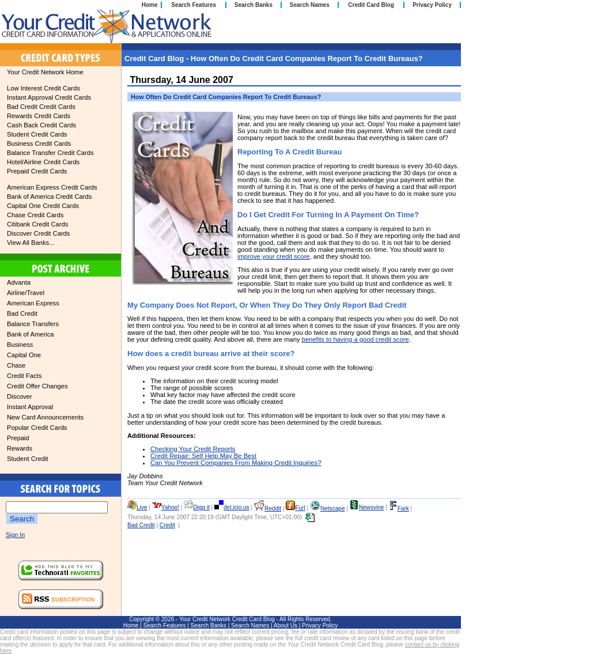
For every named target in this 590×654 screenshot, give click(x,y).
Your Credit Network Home (45, 72)
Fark (399, 508)
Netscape (327, 508)
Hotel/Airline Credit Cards (43, 161)
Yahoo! (165, 507)
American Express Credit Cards (52, 187)
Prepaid (18, 437)
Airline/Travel (25, 292)
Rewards (19, 448)
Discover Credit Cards (38, 233)
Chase (16, 365)
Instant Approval (30, 406)
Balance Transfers (33, 323)
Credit (167, 525)
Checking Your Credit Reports (192, 448)
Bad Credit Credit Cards (41, 106)
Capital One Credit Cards (43, 205)
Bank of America (30, 334)
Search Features (193, 5)
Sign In (15, 534)
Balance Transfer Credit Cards (50, 152)
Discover (19, 396)
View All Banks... (31, 242)
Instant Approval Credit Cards (49, 97)
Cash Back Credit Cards (41, 125)
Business (20, 344)
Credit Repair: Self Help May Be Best (203, 455)
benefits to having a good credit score (355, 339)
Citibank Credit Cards (37, 224)
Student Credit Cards (37, 134)
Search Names (310, 5)
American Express (33, 303)
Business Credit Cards (39, 143)
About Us (285, 625)
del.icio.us (231, 507)
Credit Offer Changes (37, 386)
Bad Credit (22, 313)
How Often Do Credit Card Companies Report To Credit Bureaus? (226, 96)
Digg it (197, 507)
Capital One (24, 354)
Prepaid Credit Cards (37, 171)
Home (150, 5)
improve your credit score (273, 256)
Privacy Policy (432, 5)
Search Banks (254, 5)
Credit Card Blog (371, 5)
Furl (295, 508)
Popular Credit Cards (37, 427)
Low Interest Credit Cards (43, 88)
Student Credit (27, 458)
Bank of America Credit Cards (49, 196)
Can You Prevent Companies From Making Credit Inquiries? (236, 462)
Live (137, 507)
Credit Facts (24, 375)
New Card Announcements (45, 417)
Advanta (19, 282)
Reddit (267, 508)
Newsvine (367, 507)
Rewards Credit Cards (38, 115)
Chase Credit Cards (35, 214)
